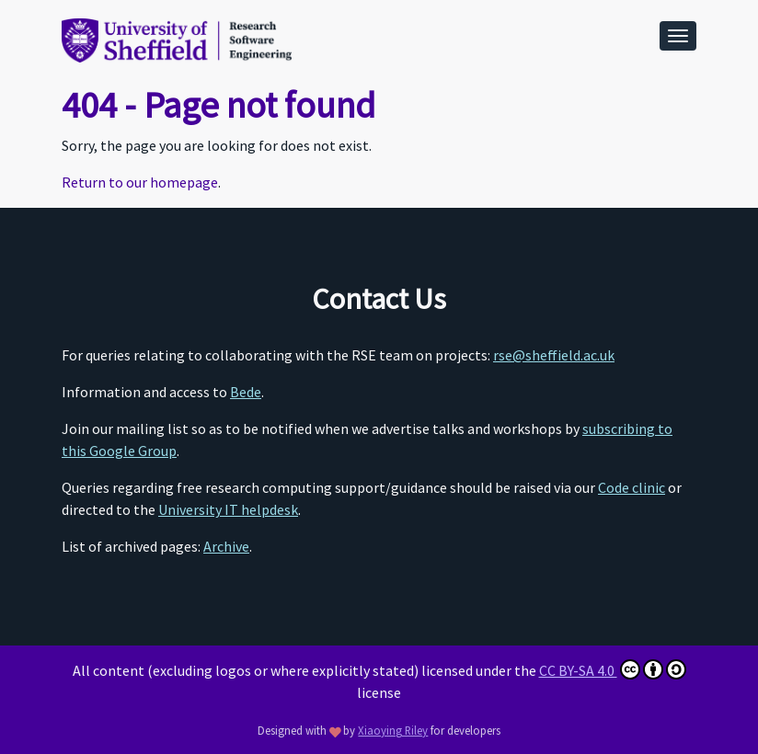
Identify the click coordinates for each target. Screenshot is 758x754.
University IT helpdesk (228, 509)
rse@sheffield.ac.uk (553, 355)
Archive (226, 546)
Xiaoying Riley (393, 730)
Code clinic (631, 487)
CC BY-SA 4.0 (612, 669)
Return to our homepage (140, 182)
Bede (245, 392)
